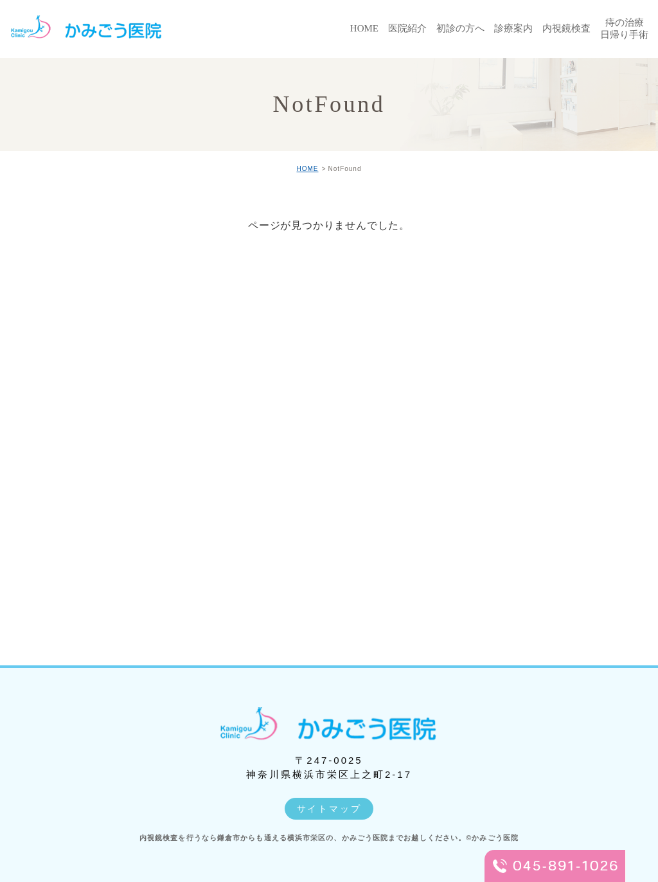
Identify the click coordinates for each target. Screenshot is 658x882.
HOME (307, 168)
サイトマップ (329, 809)
